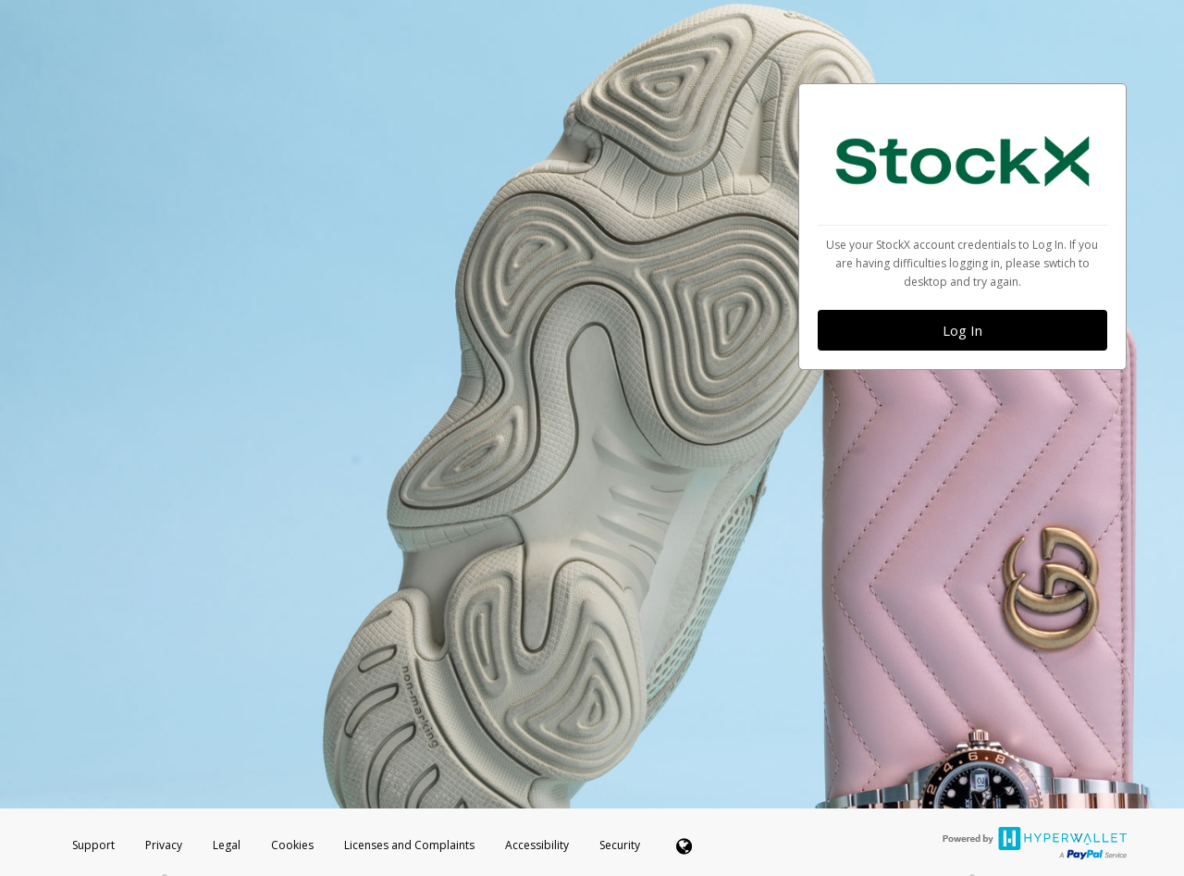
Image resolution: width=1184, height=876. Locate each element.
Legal (226, 845)
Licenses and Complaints (410, 845)
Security (619, 845)
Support (93, 845)
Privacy (163, 845)
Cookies (292, 845)
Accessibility (537, 845)
